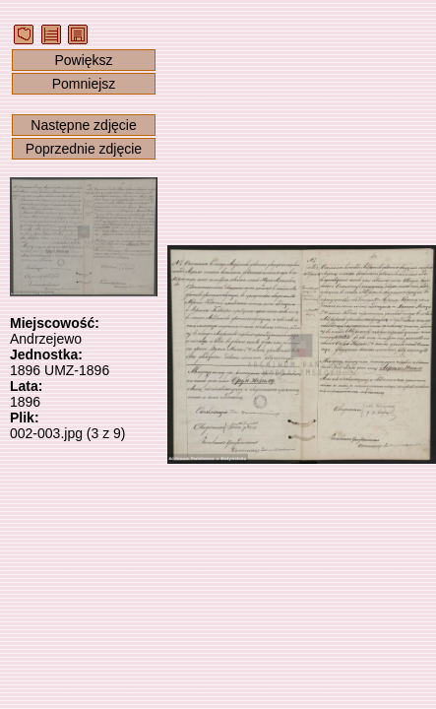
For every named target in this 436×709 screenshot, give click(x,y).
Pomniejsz (84, 84)
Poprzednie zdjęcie (84, 149)
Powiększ (83, 60)
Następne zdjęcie (83, 125)
